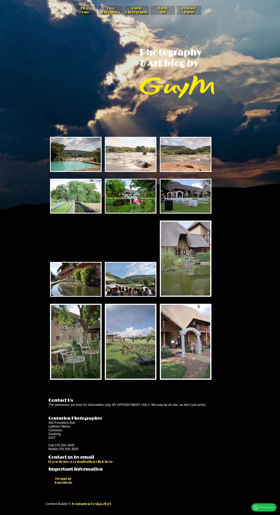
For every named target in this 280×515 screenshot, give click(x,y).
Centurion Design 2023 (91, 504)
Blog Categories (110, 10)
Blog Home (84, 10)
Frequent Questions (63, 481)
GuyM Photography (136, 10)
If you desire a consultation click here (80, 462)
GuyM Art (163, 10)
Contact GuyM (189, 10)
